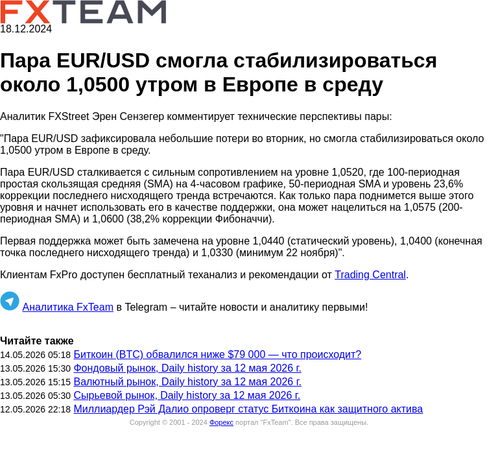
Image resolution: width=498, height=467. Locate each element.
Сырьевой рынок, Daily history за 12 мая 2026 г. (186, 395)
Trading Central (370, 274)
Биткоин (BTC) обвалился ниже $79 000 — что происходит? (217, 354)
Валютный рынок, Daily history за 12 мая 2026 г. (187, 381)
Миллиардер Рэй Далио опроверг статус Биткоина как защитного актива (248, 408)
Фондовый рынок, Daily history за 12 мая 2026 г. (187, 368)
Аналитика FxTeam (67, 307)
